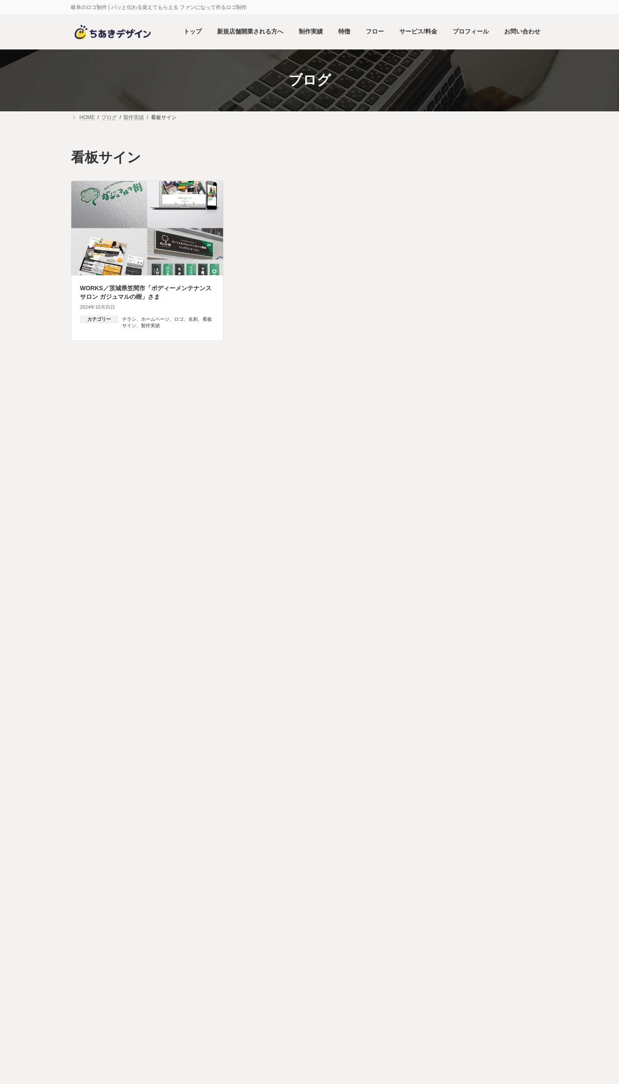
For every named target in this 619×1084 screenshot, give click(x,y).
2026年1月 (436, 798)
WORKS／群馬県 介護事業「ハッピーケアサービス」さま (508, 547)
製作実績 (150, 325)
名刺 (193, 319)
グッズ (437, 674)
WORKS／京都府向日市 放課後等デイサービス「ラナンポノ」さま (508, 596)
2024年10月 (438, 815)
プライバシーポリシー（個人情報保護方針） (488, 893)
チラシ (129, 319)
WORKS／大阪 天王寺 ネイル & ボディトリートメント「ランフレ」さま (506, 455)
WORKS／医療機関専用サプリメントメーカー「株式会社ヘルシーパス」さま (508, 406)
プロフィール (356, 893)
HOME (93, 893)
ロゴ (179, 319)
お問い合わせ (404, 893)
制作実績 (201, 893)
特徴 (234, 893)
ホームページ (155, 319)
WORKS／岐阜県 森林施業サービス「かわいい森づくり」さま (508, 314)
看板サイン (443, 757)
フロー (264, 893)
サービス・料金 (306, 893)
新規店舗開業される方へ (146, 893)
